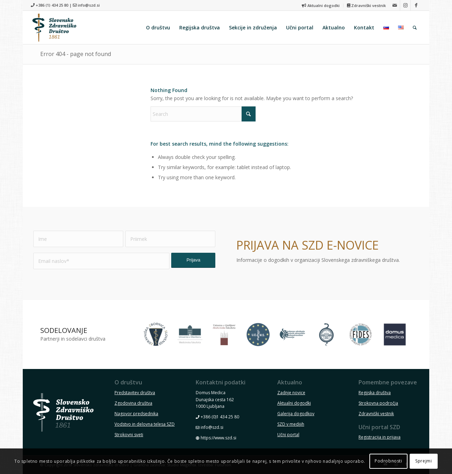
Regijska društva (375, 393)
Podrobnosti (388, 461)
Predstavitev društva (134, 393)
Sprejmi (423, 461)
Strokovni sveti (128, 435)
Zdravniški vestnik (366, 5)
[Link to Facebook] (416, 5)
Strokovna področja (378, 403)
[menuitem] (320, 5)
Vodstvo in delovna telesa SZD (144, 424)
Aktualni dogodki (320, 5)
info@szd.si (89, 5)
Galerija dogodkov (295, 414)
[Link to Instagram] (405, 5)
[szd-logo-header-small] (54, 27)
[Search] (414, 27)
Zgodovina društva (133, 403)
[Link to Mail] (395, 5)
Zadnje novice (291, 393)
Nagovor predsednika (136, 414)
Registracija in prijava (380, 437)
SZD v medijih (290, 424)
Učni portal (288, 435)
